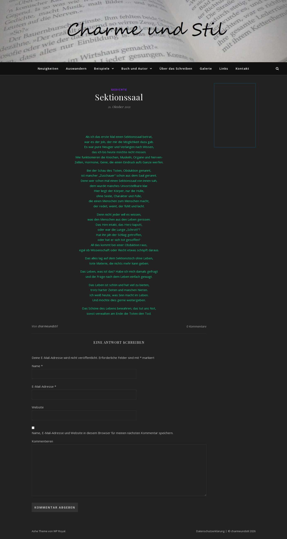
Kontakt (242, 68)
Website (38, 407)
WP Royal (59, 531)
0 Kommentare (196, 326)
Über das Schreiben (176, 68)
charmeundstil (48, 326)
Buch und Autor (134, 68)
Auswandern (76, 68)
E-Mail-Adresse (44, 386)
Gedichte (119, 89)
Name (37, 366)
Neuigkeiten (48, 68)
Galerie (206, 68)
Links (223, 68)
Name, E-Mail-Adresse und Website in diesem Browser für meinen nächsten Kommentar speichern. (102, 433)
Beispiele (102, 68)
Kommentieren (42, 441)
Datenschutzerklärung (210, 531)
